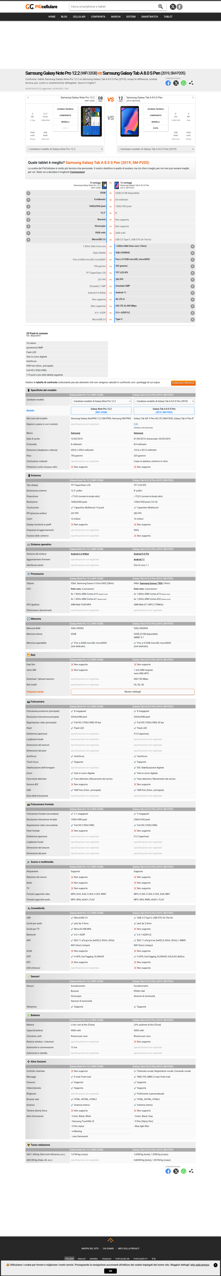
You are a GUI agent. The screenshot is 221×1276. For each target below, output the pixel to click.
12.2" (65, 213)
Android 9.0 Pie (141, 554)
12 (121, 99)
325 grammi (155, 266)
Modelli (65, 122)
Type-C (155, 320)
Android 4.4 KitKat (80, 554)
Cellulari (79, 16)
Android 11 (155, 293)
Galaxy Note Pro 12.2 (101, 411)
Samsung (75, 433)
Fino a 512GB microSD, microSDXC (155, 260)
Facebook (179, 7)
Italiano (69, 1259)
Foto (65, 128)
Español (94, 1259)
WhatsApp (183, 83)
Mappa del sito (90, 1248)
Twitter (176, 83)
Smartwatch (149, 16)
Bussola (65, 220)
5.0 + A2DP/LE (155, 313)
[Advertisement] (110, 44)
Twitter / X (173, 7)
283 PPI (155, 280)
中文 (154, 1259)
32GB (65, 193)
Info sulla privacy (128, 1248)
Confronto (65, 115)
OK (110, 1271)
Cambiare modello (35, 399)
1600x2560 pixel (65, 207)
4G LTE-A (155, 300)
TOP (110, 1241)
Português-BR (122, 1259)
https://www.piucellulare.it (42, 7)
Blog (64, 16)
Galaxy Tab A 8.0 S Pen (164, 411)
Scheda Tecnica (65, 109)
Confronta (98, 16)
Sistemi (131, 16)
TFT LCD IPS (155, 273)
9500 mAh (65, 233)
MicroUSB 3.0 (65, 240)
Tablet (168, 16)
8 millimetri (65, 200)
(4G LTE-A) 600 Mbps (155, 306)
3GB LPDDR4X (155, 253)
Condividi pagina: (191, 83)
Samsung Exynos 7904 (151, 583)
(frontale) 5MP (155, 286)
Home (51, 16)
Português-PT (141, 1259)
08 (100, 99)
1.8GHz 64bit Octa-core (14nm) (155, 246)
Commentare (77, 172)
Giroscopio (65, 226)
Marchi (115, 16)
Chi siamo (108, 1248)
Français (106, 1259)
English (82, 1259)
